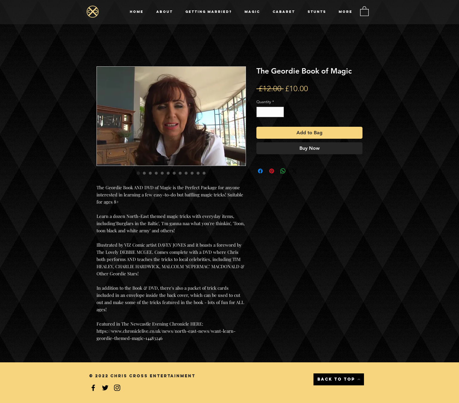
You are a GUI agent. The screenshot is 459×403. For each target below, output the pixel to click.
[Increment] (279, 112)
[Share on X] (294, 171)
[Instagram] (117, 388)
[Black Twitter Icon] (105, 388)
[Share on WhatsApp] (283, 171)
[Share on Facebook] (260, 171)
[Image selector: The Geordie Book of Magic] (138, 173)
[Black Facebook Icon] (93, 388)
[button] (364, 11)
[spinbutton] (270, 112)
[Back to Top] (338, 379)
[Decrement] (260, 112)
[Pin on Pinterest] (271, 171)
